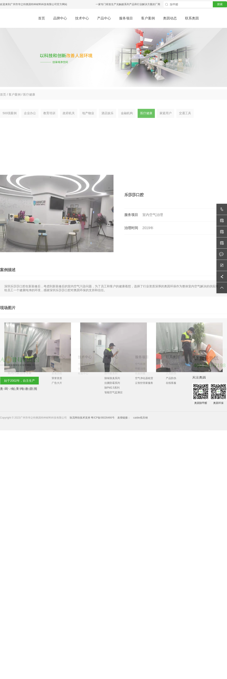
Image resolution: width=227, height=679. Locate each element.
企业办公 (30, 119)
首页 (41, 18)
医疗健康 (29, 97)
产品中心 (104, 18)
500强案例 (10, 119)
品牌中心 (60, 18)
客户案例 (148, 18)
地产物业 (88, 119)
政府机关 (69, 119)
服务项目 (126, 18)
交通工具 (185, 119)
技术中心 (82, 18)
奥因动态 (170, 18)
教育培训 (49, 119)
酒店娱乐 (107, 119)
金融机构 (127, 119)
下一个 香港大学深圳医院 (210, 454)
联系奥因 (192, 18)
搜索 (220, 4)
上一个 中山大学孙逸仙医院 (18, 454)
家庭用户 (166, 119)
